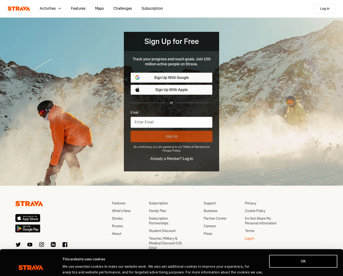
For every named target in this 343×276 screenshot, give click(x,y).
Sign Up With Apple (161, 89)
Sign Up (171, 136)
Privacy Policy (171, 151)
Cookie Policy (255, 210)
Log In (324, 8)
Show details (72, 266)
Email (134, 113)
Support (210, 203)
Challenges (122, 8)
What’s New (121, 210)
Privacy (251, 203)
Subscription (152, 8)
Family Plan (157, 210)
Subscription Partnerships (158, 221)
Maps (99, 8)
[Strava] (19, 8)
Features (78, 8)
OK (303, 237)
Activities (50, 8)
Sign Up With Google (162, 77)
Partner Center (215, 218)
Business (210, 210)
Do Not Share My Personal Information (261, 221)
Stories (117, 218)
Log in (188, 158)
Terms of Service (193, 147)
